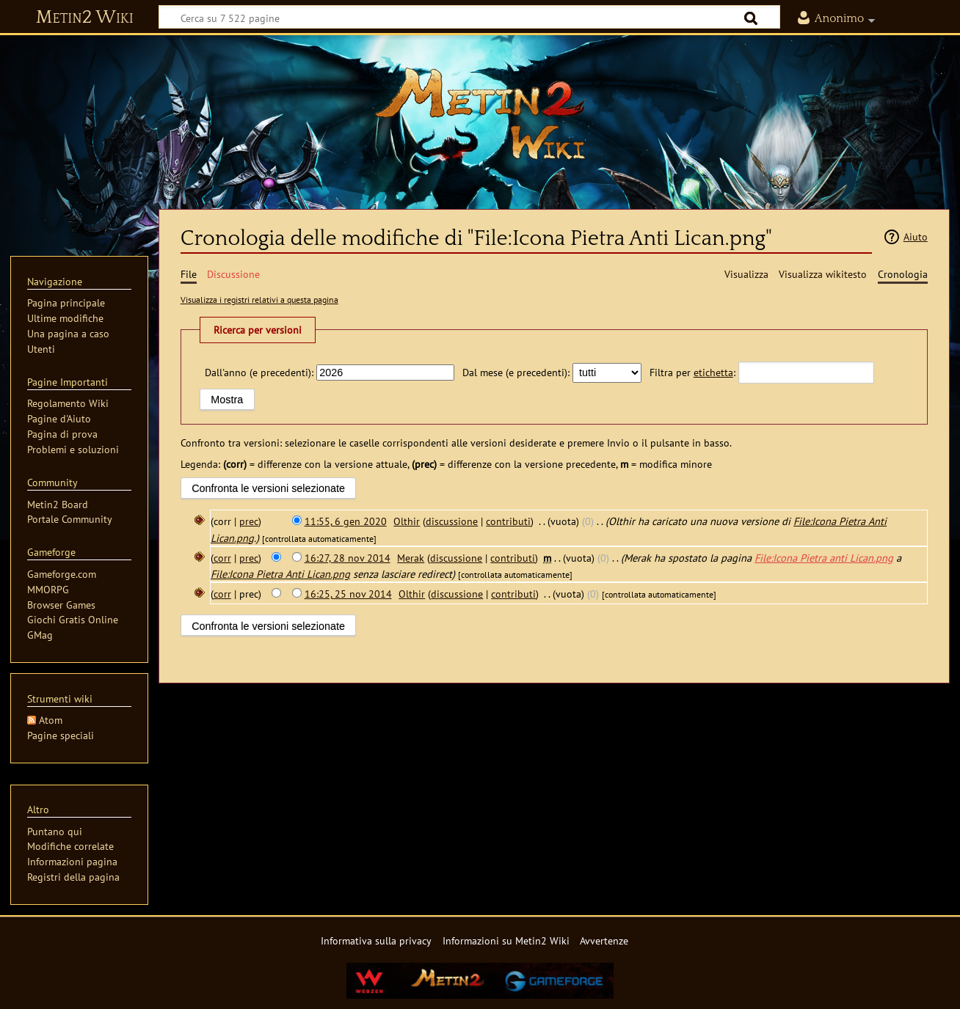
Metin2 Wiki (85, 17)
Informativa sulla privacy (376, 940)
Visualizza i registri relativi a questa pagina (259, 299)
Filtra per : (692, 372)
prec (248, 521)
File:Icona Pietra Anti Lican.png (280, 574)
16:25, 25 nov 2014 (348, 594)
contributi (508, 521)
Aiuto (915, 236)
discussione (452, 521)
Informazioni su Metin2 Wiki (506, 940)
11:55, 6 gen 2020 (346, 521)
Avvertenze (604, 940)
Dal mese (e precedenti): (516, 372)
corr (222, 558)
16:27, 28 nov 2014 (347, 558)
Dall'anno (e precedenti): (259, 372)
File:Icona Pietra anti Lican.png (823, 558)
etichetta (713, 372)
